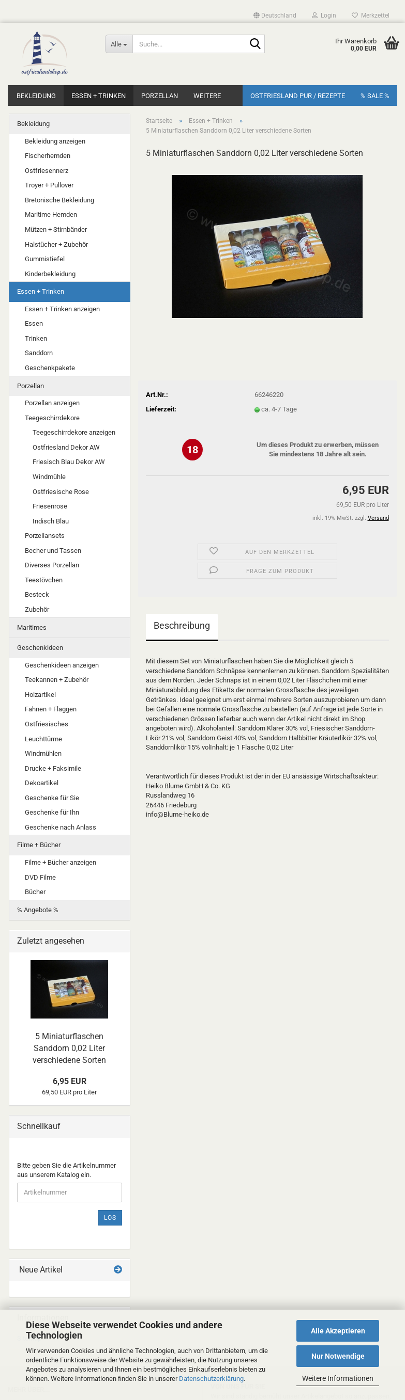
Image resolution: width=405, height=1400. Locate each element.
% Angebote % (37, 910)
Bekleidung (36, 96)
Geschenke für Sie (52, 798)
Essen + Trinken (98, 96)
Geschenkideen (40, 647)
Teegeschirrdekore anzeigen (74, 432)
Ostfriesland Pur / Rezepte (297, 96)
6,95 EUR (69, 1081)
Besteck (37, 594)
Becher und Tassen (53, 550)
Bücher (35, 892)
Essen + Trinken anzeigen (62, 309)
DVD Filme (40, 877)
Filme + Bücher (39, 845)
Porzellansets (45, 535)
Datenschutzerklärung (211, 1378)
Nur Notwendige (338, 1356)
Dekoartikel (41, 783)
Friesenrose (50, 506)
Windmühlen (43, 753)
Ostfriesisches (46, 724)
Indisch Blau (51, 521)
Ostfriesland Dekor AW (66, 447)
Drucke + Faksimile (53, 768)
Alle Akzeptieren (338, 1331)
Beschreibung (182, 625)
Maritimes (32, 627)
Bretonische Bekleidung (59, 200)
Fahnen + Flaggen (51, 709)
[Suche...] (118, 44)
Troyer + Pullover (49, 185)
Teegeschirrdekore (52, 418)
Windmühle (49, 477)
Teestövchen (44, 580)
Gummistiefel (45, 259)
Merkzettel (370, 15)
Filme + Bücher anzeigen (60, 862)
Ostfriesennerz (46, 170)
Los (110, 1217)
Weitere (207, 96)
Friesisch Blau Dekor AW (69, 462)
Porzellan (159, 96)
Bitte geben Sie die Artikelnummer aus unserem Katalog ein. (66, 1170)
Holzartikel (40, 694)
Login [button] (324, 15)
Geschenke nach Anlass (60, 827)
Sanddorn (39, 353)
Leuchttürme (43, 739)
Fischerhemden (47, 156)
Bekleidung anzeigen (55, 141)
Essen (34, 323)
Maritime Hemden (51, 214)
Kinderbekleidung (50, 274)
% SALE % (375, 96)
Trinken (36, 338)
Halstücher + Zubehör (56, 244)
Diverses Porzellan (52, 565)
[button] (275, 15)
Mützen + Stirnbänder (56, 229)
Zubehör (37, 609)
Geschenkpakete (50, 368)
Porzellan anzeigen (52, 403)
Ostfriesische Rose (61, 492)
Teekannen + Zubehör (56, 679)
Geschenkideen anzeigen (62, 665)
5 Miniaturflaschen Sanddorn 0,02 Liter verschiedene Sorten (69, 1048)
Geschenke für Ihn (52, 812)
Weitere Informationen (337, 1378)
